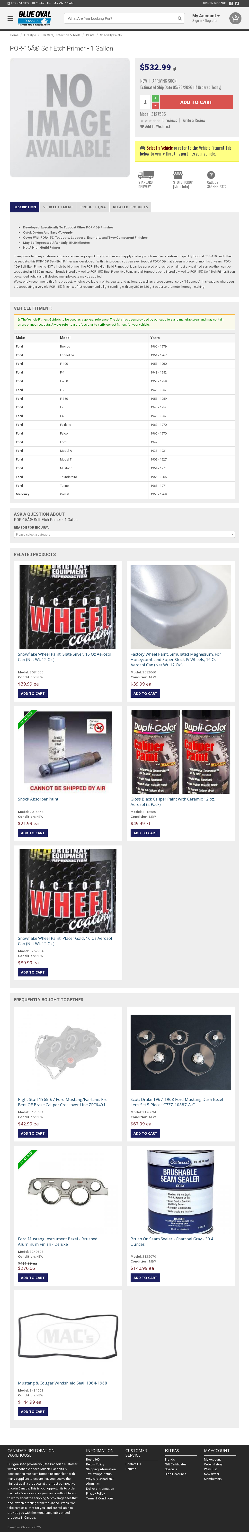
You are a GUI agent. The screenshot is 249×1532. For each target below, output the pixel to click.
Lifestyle (30, 35)
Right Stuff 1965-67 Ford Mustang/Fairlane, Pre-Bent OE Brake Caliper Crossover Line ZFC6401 (63, 1102)
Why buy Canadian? (100, 1479)
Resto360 (92, 1459)
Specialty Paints (111, 35)
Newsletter (211, 1474)
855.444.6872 (18, 3)
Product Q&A (93, 207)
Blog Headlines (175, 1474)
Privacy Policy (95, 1493)
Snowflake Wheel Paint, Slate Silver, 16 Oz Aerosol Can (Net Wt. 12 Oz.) (64, 656)
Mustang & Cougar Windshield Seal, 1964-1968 (62, 1383)
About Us (92, 1484)
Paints (90, 35)
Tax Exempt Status (99, 1474)
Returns (130, 1469)
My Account (212, 1459)
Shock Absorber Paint (38, 799)
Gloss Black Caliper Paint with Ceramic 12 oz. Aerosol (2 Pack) (173, 801)
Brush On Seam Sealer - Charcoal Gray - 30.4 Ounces (172, 1241)
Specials (171, 1469)
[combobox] (124, 534)
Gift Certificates (176, 1464)
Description (24, 207)
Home (14, 35)
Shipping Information (101, 1469)
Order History (213, 1464)
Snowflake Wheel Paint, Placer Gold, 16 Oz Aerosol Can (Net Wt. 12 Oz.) (65, 940)
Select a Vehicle (160, 147)
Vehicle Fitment (58, 207)
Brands (170, 1459)
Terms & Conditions (100, 1498)
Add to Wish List (155, 126)
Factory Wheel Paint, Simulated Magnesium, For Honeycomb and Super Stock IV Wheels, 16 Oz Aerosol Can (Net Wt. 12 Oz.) (176, 659)
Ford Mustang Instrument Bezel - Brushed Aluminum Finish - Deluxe (58, 1241)
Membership (213, 1479)
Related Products (130, 207)
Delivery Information (100, 1488)
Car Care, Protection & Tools (61, 35)
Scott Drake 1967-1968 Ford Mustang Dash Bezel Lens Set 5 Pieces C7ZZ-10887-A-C (177, 1102)
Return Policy (95, 1464)
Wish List (210, 1469)
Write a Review (193, 120)
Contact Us (41, 3)
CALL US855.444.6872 (216, 184)
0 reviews (169, 120)
